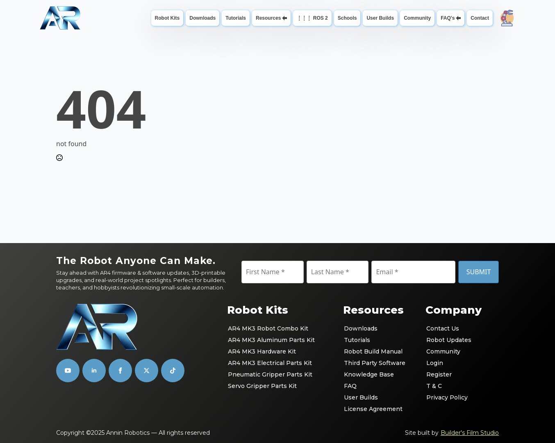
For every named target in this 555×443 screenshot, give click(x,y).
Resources (268, 18)
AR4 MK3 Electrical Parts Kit (270, 363)
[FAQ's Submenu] (459, 18)
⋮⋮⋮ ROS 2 (312, 18)
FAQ (350, 386)
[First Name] (272, 272)
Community (417, 18)
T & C (434, 386)
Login (434, 363)
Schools (347, 18)
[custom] (146, 370)
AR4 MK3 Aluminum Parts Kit (271, 340)
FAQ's (448, 18)
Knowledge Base (369, 374)
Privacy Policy (447, 397)
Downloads (202, 18)
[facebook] (120, 370)
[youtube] (68, 370)
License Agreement (373, 409)
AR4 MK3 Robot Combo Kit (268, 328)
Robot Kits (167, 18)
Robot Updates (448, 340)
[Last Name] (338, 272)
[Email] (413, 272)
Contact (480, 18)
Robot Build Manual (373, 351)
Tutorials (235, 18)
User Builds (380, 18)
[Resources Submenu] (285, 18)
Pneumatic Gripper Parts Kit (270, 374)
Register (439, 374)
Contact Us (442, 328)
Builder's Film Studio (470, 432)
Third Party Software (374, 363)
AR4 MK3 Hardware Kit (262, 351)
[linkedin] (94, 370)
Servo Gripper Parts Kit (262, 386)
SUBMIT (478, 271)
